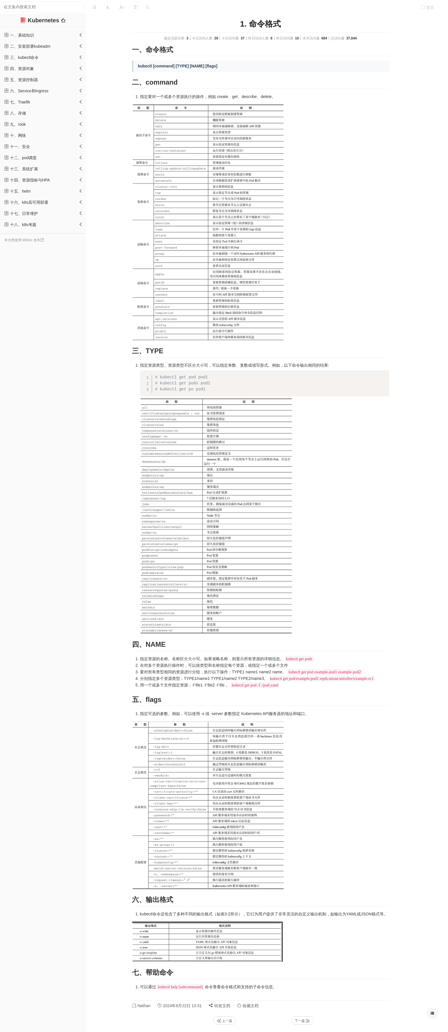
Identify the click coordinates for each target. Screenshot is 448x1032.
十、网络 (15, 135)
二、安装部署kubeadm (27, 46)
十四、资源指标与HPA (27, 179)
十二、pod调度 (20, 157)
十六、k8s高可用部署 (26, 202)
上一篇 (224, 1021)
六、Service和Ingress (26, 90)
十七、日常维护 (21, 213)
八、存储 (15, 113)
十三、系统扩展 (21, 168)
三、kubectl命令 (21, 57)
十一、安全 (17, 146)
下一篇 (303, 1021)
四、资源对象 (19, 68)
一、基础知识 (19, 35)
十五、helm (17, 191)
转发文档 (219, 1005)
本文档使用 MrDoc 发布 (22, 240)
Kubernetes (44, 20)
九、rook (15, 124)
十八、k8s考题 (20, 224)
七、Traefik (17, 101)
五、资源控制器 (21, 79)
